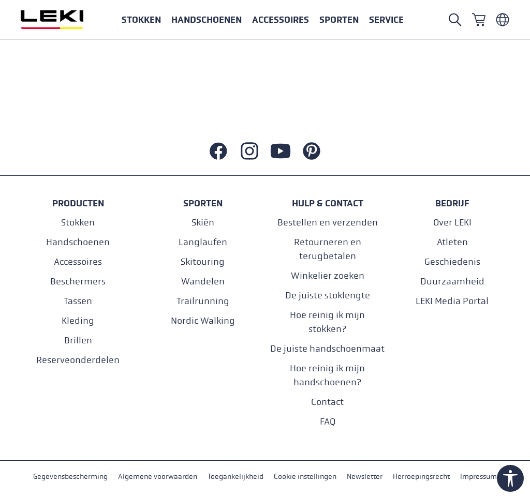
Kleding (78, 320)
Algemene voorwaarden (157, 476)
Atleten (452, 242)
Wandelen (203, 281)
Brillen (78, 340)
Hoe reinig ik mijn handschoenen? (327, 375)
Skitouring (203, 261)
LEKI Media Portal (452, 301)
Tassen (78, 301)
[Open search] (455, 19)
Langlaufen (203, 242)
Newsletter (364, 476)
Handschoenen (78, 242)
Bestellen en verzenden (327, 222)
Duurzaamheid (452, 281)
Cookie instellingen (305, 476)
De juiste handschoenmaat (327, 348)
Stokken (78, 222)
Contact (327, 402)
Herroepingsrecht (421, 476)
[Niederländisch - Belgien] (502, 19)
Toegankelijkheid (235, 476)
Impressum (478, 476)
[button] (339, 19)
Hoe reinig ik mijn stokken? (327, 322)
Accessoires (78, 261)
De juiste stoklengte (327, 295)
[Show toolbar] (510, 478)
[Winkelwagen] (478, 19)
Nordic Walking (203, 320)
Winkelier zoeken (327, 275)
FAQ (327, 421)
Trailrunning (202, 301)
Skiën (203, 222)
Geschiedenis (452, 261)
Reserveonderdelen (78, 360)
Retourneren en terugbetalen (327, 249)
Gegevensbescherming (70, 476)
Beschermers (78, 281)
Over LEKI (452, 222)
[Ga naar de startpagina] (63, 19)
